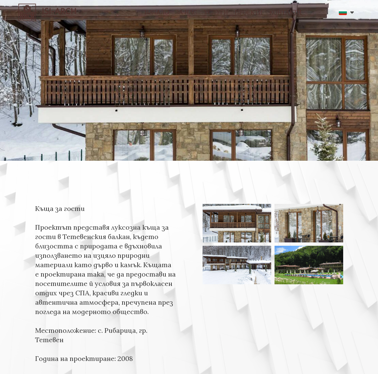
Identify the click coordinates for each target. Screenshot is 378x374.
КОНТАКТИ (285, 12)
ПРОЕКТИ (248, 12)
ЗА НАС (186, 12)
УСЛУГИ (216, 12)
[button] (346, 12)
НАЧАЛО (156, 12)
